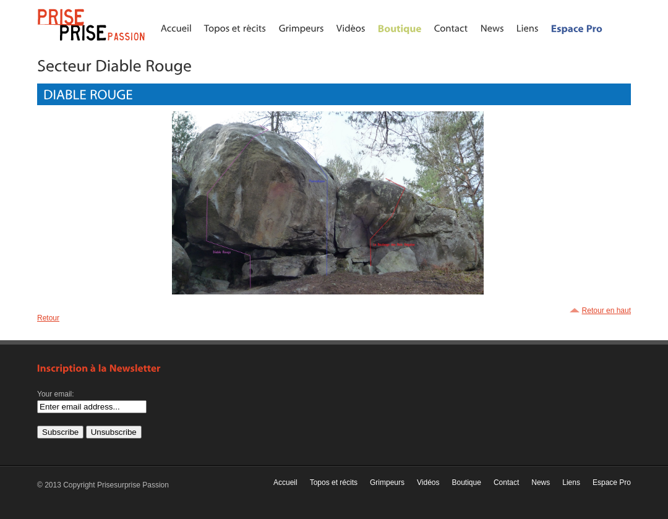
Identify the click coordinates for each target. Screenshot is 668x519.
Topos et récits (334, 482)
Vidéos (428, 482)
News (540, 482)
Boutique (466, 482)
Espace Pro (612, 482)
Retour (48, 318)
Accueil (285, 482)
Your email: (55, 394)
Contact (506, 482)
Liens (571, 482)
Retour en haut (606, 310)
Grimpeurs (387, 482)
